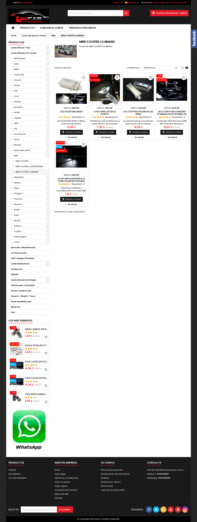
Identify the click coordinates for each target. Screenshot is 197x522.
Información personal (112, 469)
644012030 (26, 2)
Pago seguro (61, 485)
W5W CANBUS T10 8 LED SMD (37, 329)
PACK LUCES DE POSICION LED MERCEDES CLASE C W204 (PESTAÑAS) (37, 361)
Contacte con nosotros (66, 490)
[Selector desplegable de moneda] (118, 2)
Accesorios (16, 269)
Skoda (17, 220)
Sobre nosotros (62, 481)
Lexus (16, 139)
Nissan (17, 182)
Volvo (17, 242)
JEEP (16, 123)
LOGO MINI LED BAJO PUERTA (105, 113)
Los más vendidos (20, 320)
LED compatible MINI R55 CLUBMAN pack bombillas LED (172, 114)
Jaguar (17, 117)
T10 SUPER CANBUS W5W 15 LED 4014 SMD (37, 394)
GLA (13, 312)
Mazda (17, 144)
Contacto (154, 462)
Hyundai (18, 107)
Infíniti (17, 112)
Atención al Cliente (51, 27)
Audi (16, 63)
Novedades (14, 473)
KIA (15, 128)
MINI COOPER (22, 161)
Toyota (17, 231)
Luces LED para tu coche (23, 53)
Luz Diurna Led (18, 252)
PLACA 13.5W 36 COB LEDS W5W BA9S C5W (37, 345)
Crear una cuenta (178, 2)
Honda (17, 101)
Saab (16, 209)
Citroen (17, 80)
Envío (57, 469)
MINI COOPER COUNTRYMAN (29, 166)
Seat (16, 215)
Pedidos (105, 477)
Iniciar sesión (159, 2)
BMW (16, 69)
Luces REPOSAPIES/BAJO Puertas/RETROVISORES (71, 180)
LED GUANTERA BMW (71, 111)
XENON (14, 274)
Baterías (15, 306)
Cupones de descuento (113, 490)
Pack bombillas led (21, 301)
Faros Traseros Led (21, 290)
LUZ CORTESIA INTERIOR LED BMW (138, 113)
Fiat (15, 90)
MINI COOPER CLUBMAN (27, 171)
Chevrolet (19, 74)
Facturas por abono (111, 481)
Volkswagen (20, 236)
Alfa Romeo (20, 58)
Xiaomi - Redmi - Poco (23, 296)
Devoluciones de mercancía (115, 473)
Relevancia (161, 68)
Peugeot (18, 193)
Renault (18, 204)
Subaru (17, 225)
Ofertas (12, 469)
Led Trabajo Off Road (22, 258)
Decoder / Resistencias (23, 247)
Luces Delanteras (20, 263)
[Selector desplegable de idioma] (132, 2)
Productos (27, 27)
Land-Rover (20, 134)
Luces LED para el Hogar (23, 279)
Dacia (17, 85)
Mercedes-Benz (22, 150)
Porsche (18, 198)
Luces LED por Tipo (20, 47)
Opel (16, 188)
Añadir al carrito (71, 132)
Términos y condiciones (66, 477)
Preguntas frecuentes (82, 27)
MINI (16, 155)
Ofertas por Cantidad (23, 285)
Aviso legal (60, 473)
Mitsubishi (19, 177)
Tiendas (59, 498)
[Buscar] (98, 13)
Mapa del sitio (62, 494)
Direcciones (107, 485)
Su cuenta (108, 462)
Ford (16, 96)
